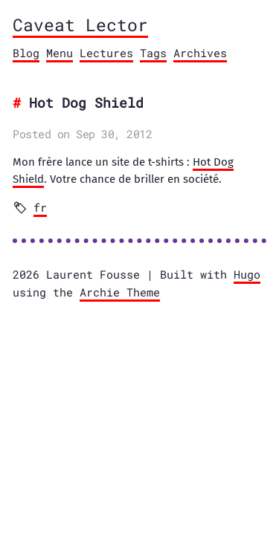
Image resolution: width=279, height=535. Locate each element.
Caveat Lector (80, 24)
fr (40, 207)
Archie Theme (120, 292)
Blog (26, 52)
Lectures (106, 52)
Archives (200, 52)
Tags (153, 52)
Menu (59, 52)
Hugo (247, 274)
